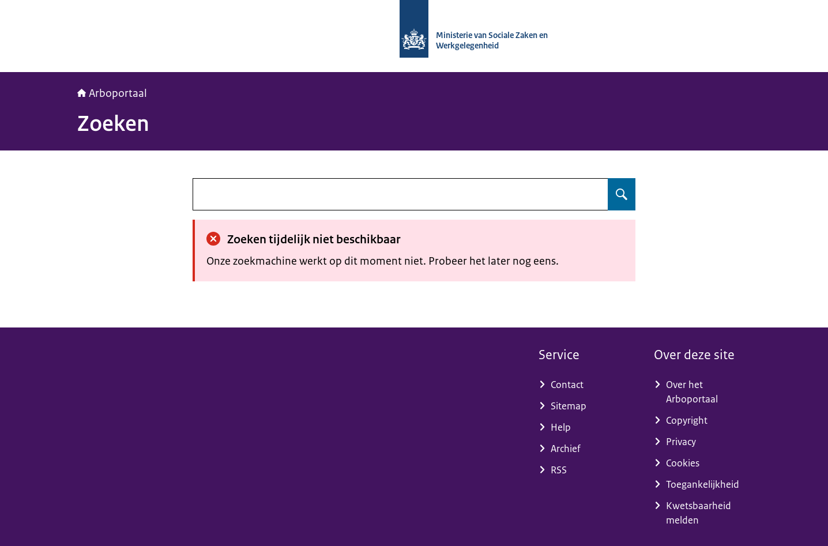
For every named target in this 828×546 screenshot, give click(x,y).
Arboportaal (112, 93)
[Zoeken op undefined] (621, 194)
